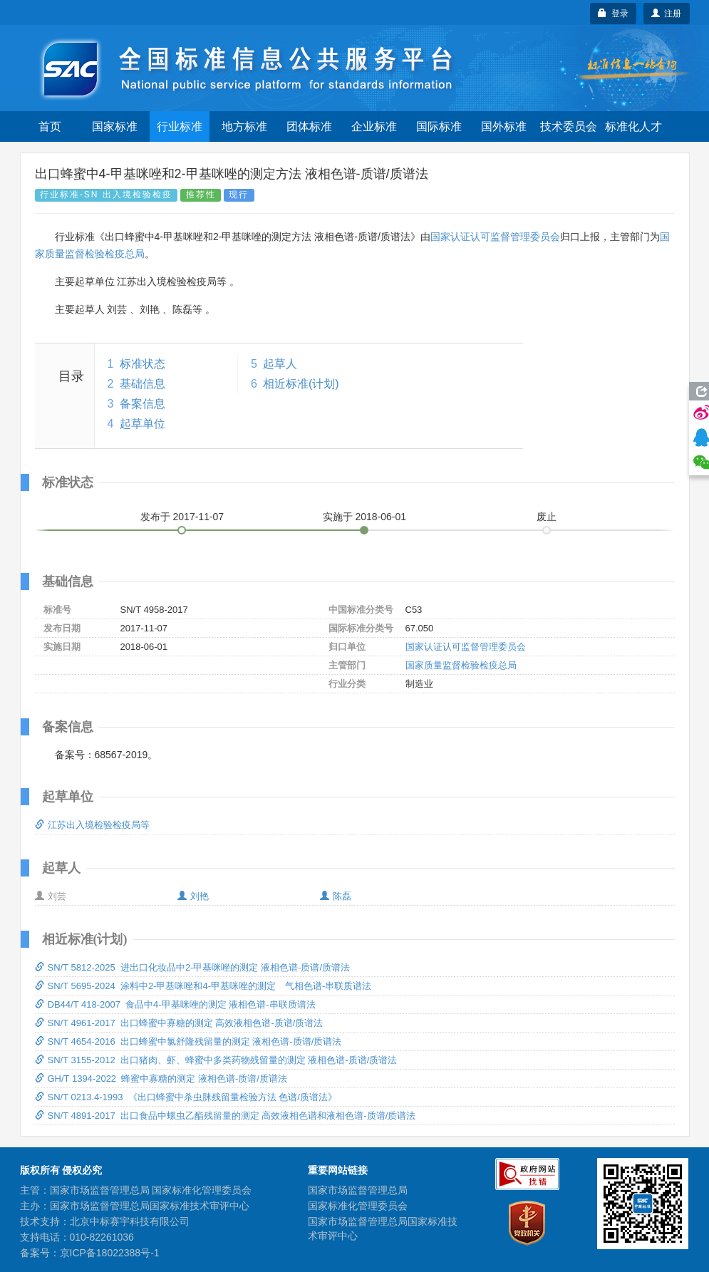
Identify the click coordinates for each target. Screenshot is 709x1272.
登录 (613, 14)
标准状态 (142, 364)
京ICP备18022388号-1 (110, 1252)
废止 (547, 516)
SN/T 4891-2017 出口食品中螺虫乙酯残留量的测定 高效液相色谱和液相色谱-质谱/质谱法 (225, 1115)
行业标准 (179, 126)
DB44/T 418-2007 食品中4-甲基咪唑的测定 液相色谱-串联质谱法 (175, 1004)
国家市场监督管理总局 (358, 1190)
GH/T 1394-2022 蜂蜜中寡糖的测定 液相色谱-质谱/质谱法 (161, 1078)
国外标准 (504, 126)
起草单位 (142, 424)
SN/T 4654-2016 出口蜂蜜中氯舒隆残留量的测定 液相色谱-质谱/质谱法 (188, 1041)
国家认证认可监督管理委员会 (495, 236)
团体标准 (309, 126)
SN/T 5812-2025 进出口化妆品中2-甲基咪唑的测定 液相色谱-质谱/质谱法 (193, 967)
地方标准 (244, 126)
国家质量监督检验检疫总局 (461, 665)
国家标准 (115, 126)
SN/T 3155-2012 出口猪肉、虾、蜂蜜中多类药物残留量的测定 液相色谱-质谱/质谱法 (216, 1060)
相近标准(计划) (301, 384)
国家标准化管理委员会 (358, 1205)
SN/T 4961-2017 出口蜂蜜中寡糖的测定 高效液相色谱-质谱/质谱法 (179, 1023)
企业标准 (374, 126)
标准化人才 (633, 126)
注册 (666, 14)
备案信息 (142, 404)
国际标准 (439, 126)
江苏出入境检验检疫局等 (92, 824)
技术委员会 (568, 126)
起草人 (280, 364)
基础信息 (142, 384)
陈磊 (335, 896)
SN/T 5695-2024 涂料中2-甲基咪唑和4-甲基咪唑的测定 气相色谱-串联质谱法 (203, 986)
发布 (182, 516)
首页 (49, 126)
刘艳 (193, 896)
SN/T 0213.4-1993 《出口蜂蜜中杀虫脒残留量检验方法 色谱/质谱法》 (186, 1097)
